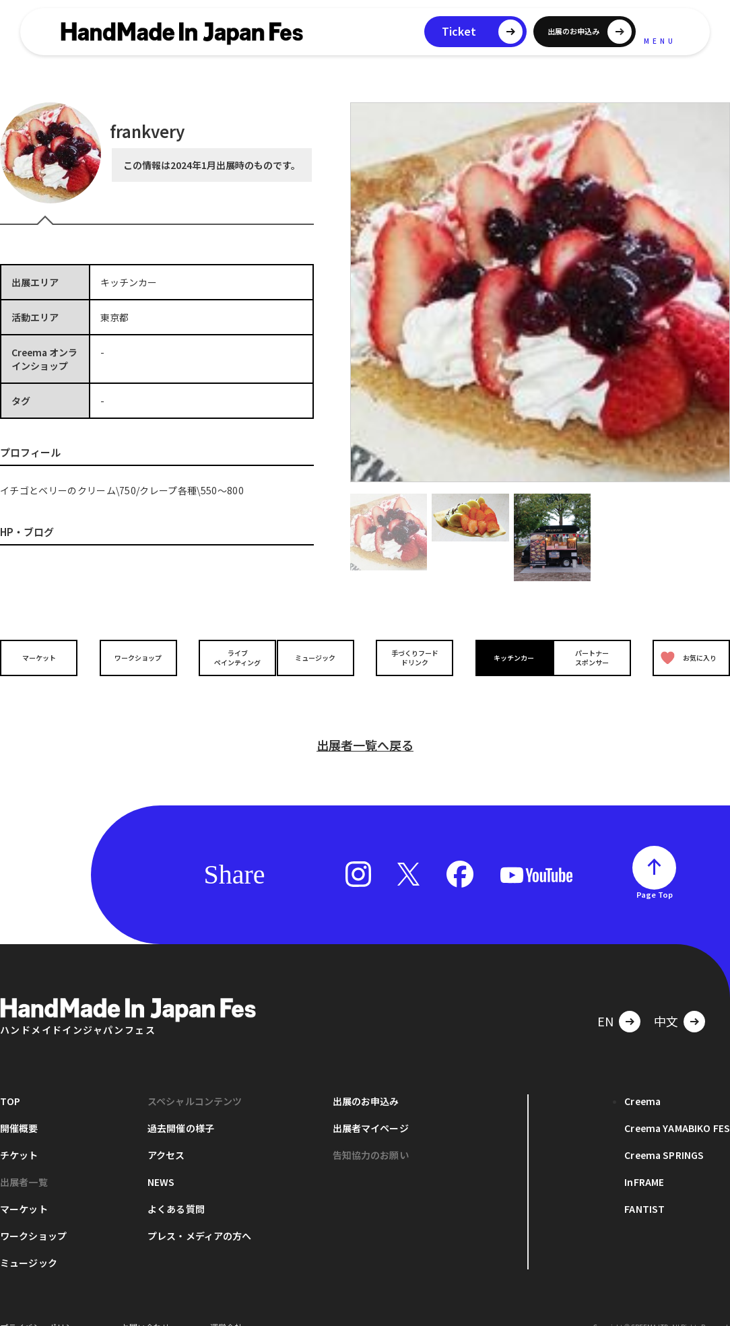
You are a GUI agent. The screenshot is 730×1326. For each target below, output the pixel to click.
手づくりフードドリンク (411, 657)
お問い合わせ (145, 1305)
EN (605, 999)
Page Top (654, 872)
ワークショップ (134, 657)
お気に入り (685, 657)
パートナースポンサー (595, 657)
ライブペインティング (227, 657)
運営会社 (226, 1305)
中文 (666, 999)
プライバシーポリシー (40, 1305)
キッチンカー (503, 657)
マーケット (42, 657)
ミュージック (319, 657)
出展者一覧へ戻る (365, 723)
